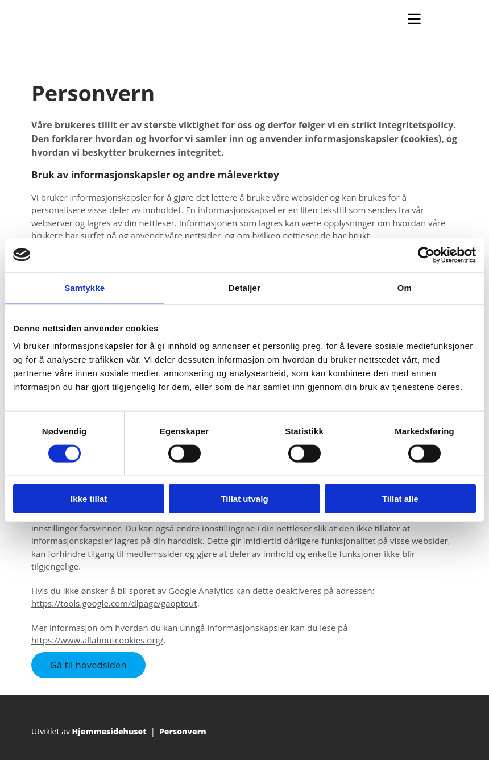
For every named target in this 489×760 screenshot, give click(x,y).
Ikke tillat (89, 499)
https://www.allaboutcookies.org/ (97, 640)
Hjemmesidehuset (109, 731)
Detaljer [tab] (244, 287)
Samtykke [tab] (84, 287)
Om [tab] (404, 287)
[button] (88, 665)
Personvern (182, 731)
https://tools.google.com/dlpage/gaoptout (114, 603)
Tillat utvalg (244, 499)
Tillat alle (400, 499)
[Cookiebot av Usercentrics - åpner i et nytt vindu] (426, 254)
